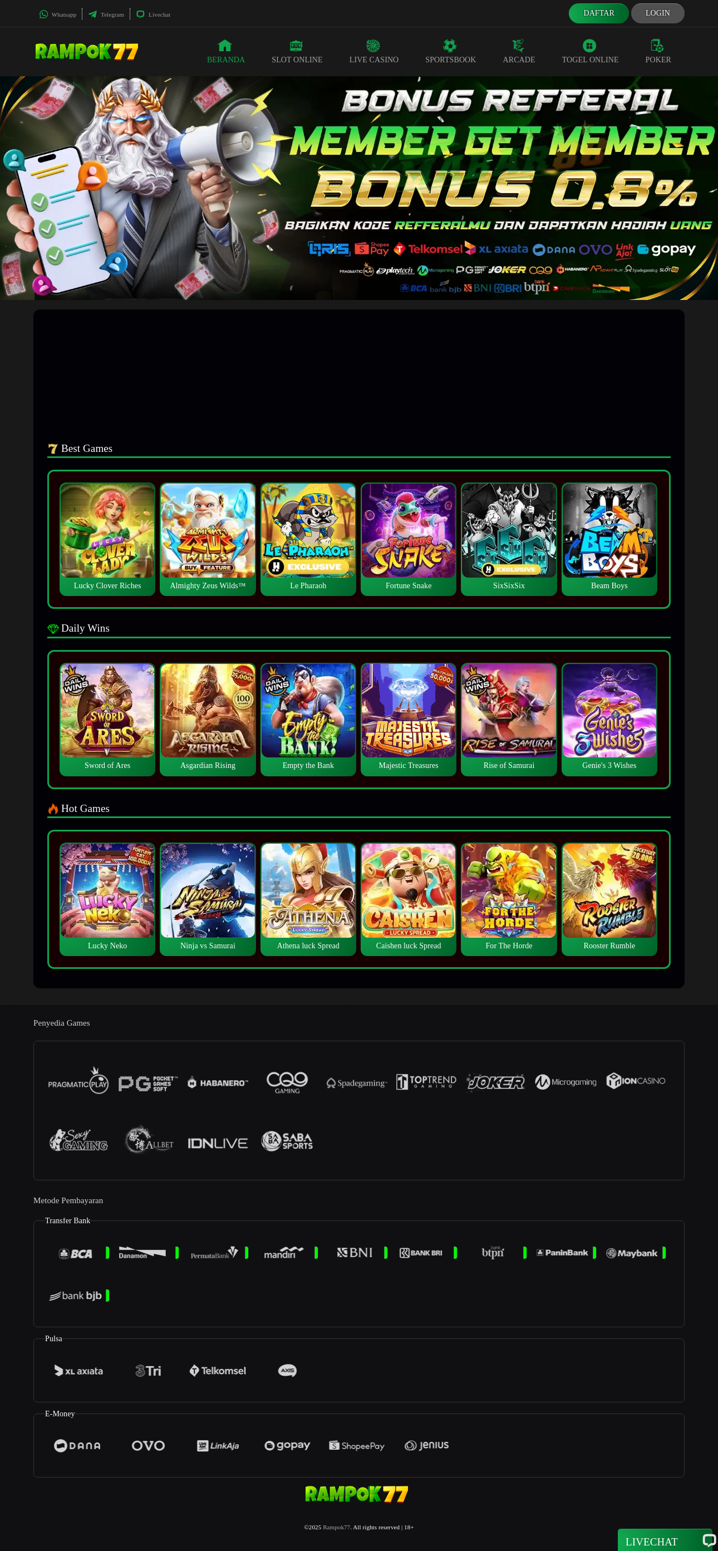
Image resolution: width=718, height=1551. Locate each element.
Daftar (598, 13)
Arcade (519, 51)
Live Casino (374, 51)
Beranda (226, 51)
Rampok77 (336, 1527)
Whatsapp (57, 14)
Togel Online (590, 51)
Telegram (106, 14)
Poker (658, 51)
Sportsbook (450, 51)
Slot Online (297, 51)
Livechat (153, 14)
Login (658, 13)
